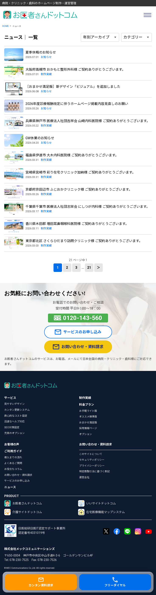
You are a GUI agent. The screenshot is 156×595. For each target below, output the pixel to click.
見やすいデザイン (14, 403)
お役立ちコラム (13, 469)
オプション (85, 434)
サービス (10, 397)
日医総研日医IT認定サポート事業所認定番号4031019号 (34, 530)
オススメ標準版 (88, 416)
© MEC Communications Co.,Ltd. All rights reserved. (29, 568)
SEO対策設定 (11, 427)
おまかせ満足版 (88, 422)
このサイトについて (90, 454)
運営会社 (84, 477)
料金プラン (86, 404)
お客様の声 (11, 444)
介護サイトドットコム (23, 512)
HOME (5, 26)
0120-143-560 (78, 317)
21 (89, 268)
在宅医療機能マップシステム (101, 512)
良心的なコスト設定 (15, 415)
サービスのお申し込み (78, 332)
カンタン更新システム (17, 409)
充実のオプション (14, 433)
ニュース (10, 487)
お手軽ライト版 (88, 410)
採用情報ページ (88, 428)
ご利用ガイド (13, 451)
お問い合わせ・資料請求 (78, 346)
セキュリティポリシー (91, 459)
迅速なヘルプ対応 (14, 421)
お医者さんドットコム (23, 503)
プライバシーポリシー (92, 465)
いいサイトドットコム (97, 503)
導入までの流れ (13, 457)
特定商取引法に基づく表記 (94, 471)
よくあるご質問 (13, 463)
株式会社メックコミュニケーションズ (29, 549)
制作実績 (85, 397)
